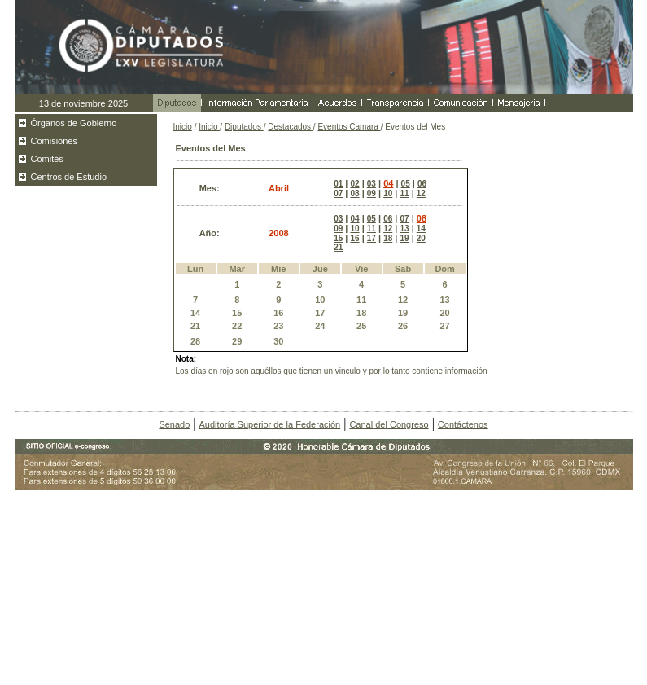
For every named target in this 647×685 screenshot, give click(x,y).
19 (404, 238)
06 (421, 183)
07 (338, 193)
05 (405, 183)
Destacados (290, 126)
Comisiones (54, 141)
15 (338, 238)
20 (421, 238)
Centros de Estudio (69, 177)
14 (421, 228)
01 (338, 183)
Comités (47, 159)
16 (354, 238)
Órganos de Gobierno (74, 123)
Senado (174, 424)
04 (388, 183)
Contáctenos (463, 424)
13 (404, 228)
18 (387, 238)
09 (371, 193)
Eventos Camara (348, 126)
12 (421, 193)
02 (354, 183)
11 (404, 193)
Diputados (244, 126)
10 (387, 193)
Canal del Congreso (388, 424)
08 (354, 193)
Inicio (182, 126)
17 (371, 238)
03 (371, 183)
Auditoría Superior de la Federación (270, 424)
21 (338, 247)
